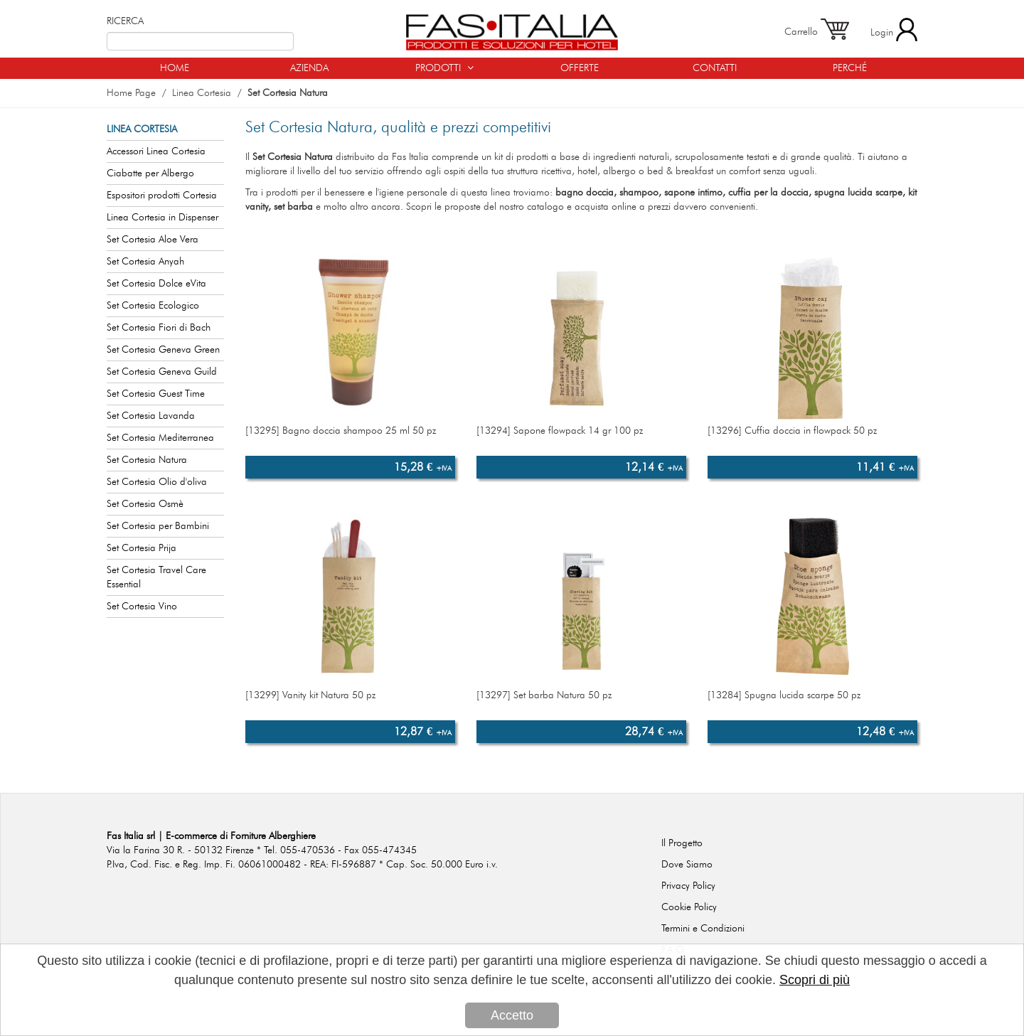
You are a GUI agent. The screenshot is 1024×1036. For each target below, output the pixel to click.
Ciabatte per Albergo (150, 173)
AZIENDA (309, 68)
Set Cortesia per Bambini (158, 526)
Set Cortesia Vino (142, 607)
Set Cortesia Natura (287, 93)
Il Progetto (682, 843)
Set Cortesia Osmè (145, 504)
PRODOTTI (444, 68)
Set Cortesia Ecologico (153, 306)
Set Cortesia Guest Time (156, 394)
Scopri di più (814, 980)
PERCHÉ (850, 68)
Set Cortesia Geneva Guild (162, 372)
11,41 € (885, 467)
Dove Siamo (687, 865)
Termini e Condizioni (703, 929)
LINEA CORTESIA (142, 129)
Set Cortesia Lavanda (151, 416)
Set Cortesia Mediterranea (160, 438)
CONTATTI (715, 68)
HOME (174, 68)
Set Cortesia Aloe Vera (152, 240)
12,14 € (654, 467)
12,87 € (423, 731)
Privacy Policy (688, 886)
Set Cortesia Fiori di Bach (158, 328)
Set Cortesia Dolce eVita (156, 284)
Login (893, 29)
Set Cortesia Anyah (145, 262)
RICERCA (125, 21)
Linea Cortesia (201, 93)
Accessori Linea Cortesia (156, 151)
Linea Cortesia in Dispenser (162, 218)
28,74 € (654, 731)
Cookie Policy (689, 907)
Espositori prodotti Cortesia (162, 196)
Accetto (512, 1016)
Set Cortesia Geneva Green (163, 350)
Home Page (131, 93)
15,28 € (423, 467)
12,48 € (885, 731)
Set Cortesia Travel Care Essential (156, 577)
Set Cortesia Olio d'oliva (157, 482)
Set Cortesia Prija (141, 548)
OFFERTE (579, 68)
